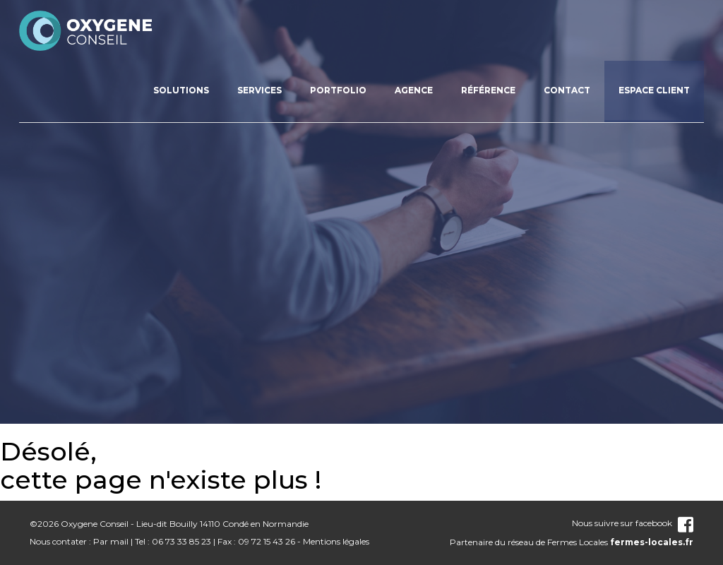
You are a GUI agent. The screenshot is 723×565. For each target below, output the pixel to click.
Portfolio (338, 90)
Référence (488, 90)
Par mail (111, 541)
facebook (664, 523)
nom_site (86, 30)
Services (259, 90)
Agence (414, 90)
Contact (567, 90)
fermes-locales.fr (651, 542)
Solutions (181, 90)
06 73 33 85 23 (181, 541)
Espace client (654, 90)
